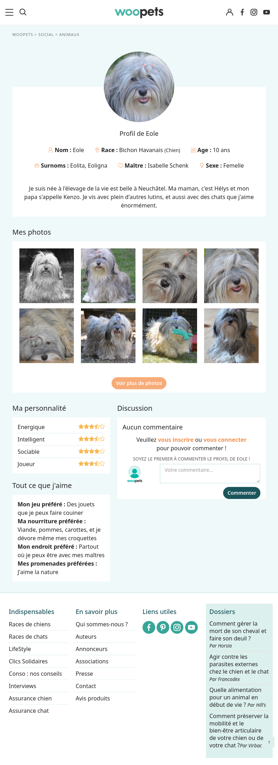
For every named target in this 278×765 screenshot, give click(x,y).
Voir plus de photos (139, 383)
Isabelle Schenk (168, 165)
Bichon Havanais (142, 150)
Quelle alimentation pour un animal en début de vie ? (237, 698)
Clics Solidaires (28, 661)
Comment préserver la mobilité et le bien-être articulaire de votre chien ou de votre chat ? (238, 730)
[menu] (10, 12)
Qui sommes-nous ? (102, 624)
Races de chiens (30, 624)
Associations (92, 661)
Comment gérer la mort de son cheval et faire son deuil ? (237, 634)
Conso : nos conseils (35, 673)
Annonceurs (91, 649)
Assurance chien (30, 698)
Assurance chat (29, 711)
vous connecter (224, 440)
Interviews (22, 686)
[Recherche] (22, 12)
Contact (86, 686)
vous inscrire (176, 440)
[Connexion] (229, 12)
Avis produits (93, 698)
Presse (84, 673)
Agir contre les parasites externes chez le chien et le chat (239, 667)
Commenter (241, 492)
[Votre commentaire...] (210, 473)
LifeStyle (20, 649)
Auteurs (86, 636)
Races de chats (28, 636)
